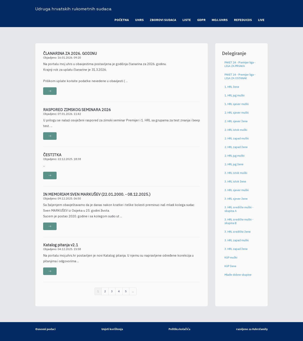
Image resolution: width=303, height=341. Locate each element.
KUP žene (230, 269)
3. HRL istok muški (236, 176)
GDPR (201, 20)
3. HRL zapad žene (236, 252)
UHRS (138, 20)
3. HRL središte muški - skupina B (239, 224)
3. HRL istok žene (235, 184)
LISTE (186, 20)
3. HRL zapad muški (237, 243)
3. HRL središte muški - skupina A (239, 212)
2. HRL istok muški (236, 133)
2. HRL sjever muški (237, 116)
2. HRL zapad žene (236, 150)
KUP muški (231, 260)
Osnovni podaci (45, 329)
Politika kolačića (179, 329)
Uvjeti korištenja (112, 329)
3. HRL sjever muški (237, 193)
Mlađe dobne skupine (238, 278)
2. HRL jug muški (235, 159)
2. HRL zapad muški (237, 141)
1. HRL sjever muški (237, 107)
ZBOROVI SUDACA (162, 20)
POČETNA (121, 20)
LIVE (261, 20)
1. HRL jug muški (235, 98)
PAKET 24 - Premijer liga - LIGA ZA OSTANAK (240, 79)
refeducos (243, 20)
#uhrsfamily (260, 329)
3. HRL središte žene (238, 235)
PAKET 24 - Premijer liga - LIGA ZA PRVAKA (240, 67)
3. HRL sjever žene (236, 202)
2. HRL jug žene (234, 167)
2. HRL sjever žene (236, 124)
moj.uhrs (219, 20)
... (133, 294)
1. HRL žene (232, 90)
